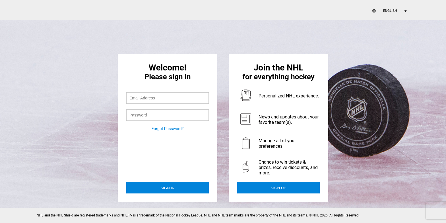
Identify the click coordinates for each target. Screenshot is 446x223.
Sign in (167, 188)
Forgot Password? (168, 128)
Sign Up (278, 188)
